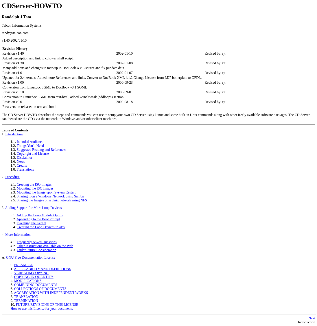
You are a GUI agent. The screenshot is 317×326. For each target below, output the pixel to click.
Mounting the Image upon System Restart (46, 192)
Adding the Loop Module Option (40, 215)
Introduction (14, 134)
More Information (18, 234)
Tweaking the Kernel (31, 223)
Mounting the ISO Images (35, 188)
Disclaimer (24, 157)
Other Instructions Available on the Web (45, 246)
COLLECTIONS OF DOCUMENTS (40, 289)
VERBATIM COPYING (31, 273)
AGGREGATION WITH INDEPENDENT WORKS (51, 293)
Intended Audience (30, 142)
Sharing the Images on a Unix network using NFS (52, 200)
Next (311, 318)
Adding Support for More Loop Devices (33, 208)
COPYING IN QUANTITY (33, 277)
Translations (25, 169)
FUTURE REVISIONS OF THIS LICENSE (47, 304)
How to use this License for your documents (42, 308)
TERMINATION (26, 300)
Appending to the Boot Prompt (38, 219)
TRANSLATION (26, 296)
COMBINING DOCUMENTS (35, 285)
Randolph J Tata (16, 17)
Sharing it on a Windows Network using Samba (50, 196)
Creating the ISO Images (34, 184)
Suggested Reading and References (41, 149)
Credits (22, 165)
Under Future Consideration (36, 250)
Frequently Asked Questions (37, 242)
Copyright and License (33, 153)
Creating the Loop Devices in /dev (41, 227)
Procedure (12, 177)
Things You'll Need (30, 145)
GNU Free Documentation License (30, 257)
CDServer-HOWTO (32, 6)
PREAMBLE (23, 265)
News (21, 161)
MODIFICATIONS (27, 281)
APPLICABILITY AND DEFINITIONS (42, 269)
